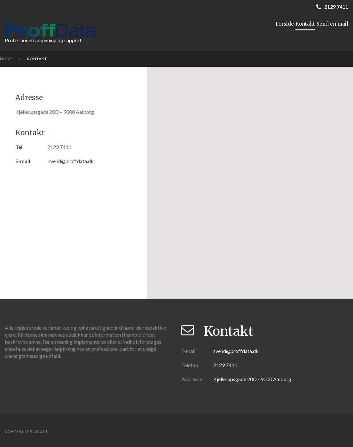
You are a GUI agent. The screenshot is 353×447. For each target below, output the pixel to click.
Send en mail (332, 24)
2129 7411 (59, 147)
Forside (285, 24)
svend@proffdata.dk (71, 161)
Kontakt (305, 24)
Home (6, 58)
